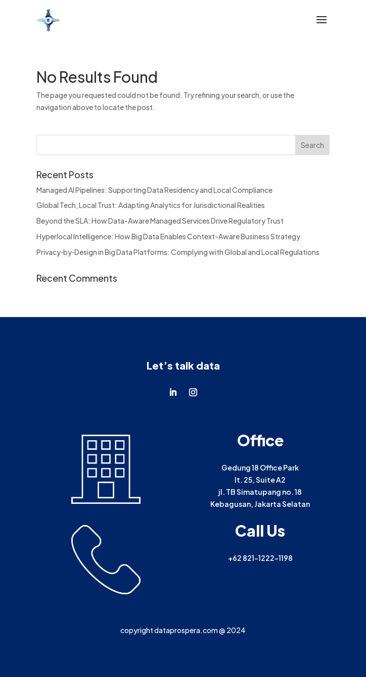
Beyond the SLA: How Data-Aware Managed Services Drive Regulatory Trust (160, 220)
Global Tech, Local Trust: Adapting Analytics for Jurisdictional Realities (150, 205)
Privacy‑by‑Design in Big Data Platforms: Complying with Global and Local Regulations (177, 251)
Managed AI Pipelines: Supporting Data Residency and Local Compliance (154, 189)
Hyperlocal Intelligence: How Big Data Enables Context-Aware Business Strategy (168, 236)
